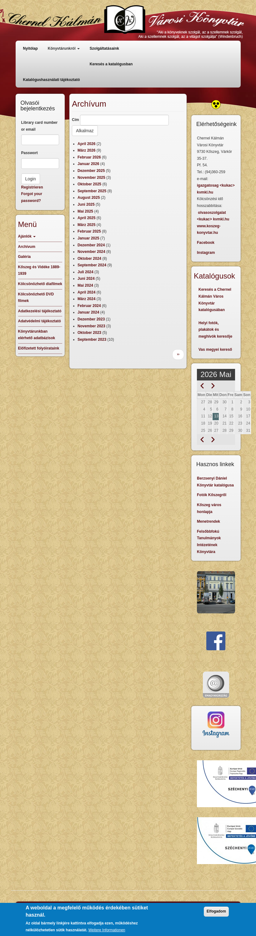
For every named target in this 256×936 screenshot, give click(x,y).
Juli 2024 (85, 272)
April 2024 (86, 292)
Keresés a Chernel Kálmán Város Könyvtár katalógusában (214, 299)
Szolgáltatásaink (104, 48)
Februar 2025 (89, 231)
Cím (75, 120)
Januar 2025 (88, 238)
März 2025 (86, 225)
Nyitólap (30, 48)
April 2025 (86, 218)
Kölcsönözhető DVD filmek (36, 297)
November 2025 (91, 177)
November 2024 (91, 251)
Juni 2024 (86, 278)
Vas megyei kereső (215, 349)
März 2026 (86, 150)
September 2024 (92, 265)
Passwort (29, 153)
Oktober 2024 (89, 258)
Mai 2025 (85, 211)
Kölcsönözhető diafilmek (40, 284)
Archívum (26, 246)
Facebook (205, 242)
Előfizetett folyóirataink (38, 348)
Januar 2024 (88, 312)
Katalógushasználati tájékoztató (51, 80)
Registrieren (32, 187)
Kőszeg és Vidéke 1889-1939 (39, 270)
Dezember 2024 (91, 245)
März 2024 (86, 299)
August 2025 (89, 197)
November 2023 (91, 326)
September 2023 (92, 339)
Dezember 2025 (91, 171)
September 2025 (92, 191)
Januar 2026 (88, 164)
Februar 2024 (89, 306)
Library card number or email (39, 126)
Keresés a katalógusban (111, 64)
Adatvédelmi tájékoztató (39, 321)
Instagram (206, 252)
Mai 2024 (85, 285)
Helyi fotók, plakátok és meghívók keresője (215, 330)
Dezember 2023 (91, 319)
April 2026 (86, 144)
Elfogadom (216, 915)
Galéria (24, 256)
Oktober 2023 (89, 332)
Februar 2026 (89, 157)
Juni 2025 (86, 204)
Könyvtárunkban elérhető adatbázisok (36, 334)
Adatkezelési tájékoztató (40, 311)
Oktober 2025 (89, 184)
